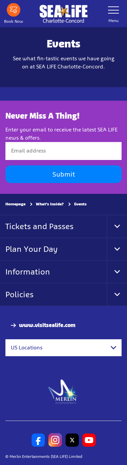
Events (80, 204)
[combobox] (63, 347)
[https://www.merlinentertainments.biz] (63, 391)
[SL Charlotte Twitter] (72, 440)
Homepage (15, 204)
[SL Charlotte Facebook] (38, 440)
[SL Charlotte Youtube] (89, 440)
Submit (63, 174)
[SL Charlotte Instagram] (55, 440)
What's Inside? (50, 204)
